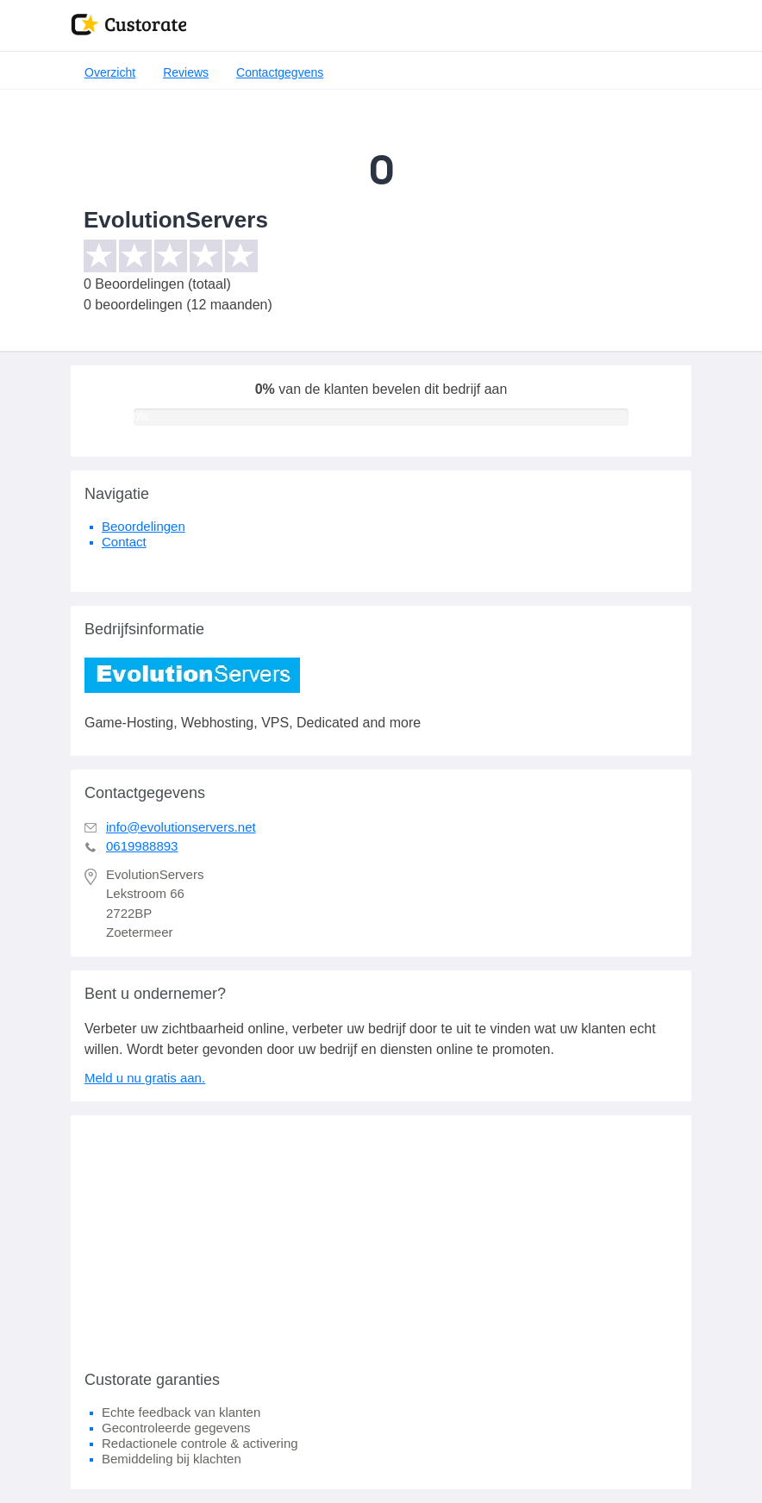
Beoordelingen (143, 526)
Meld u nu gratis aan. (144, 1077)
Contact (124, 541)
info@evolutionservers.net (181, 827)
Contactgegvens (279, 72)
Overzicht (109, 72)
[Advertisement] (381, 1235)
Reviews (186, 72)
